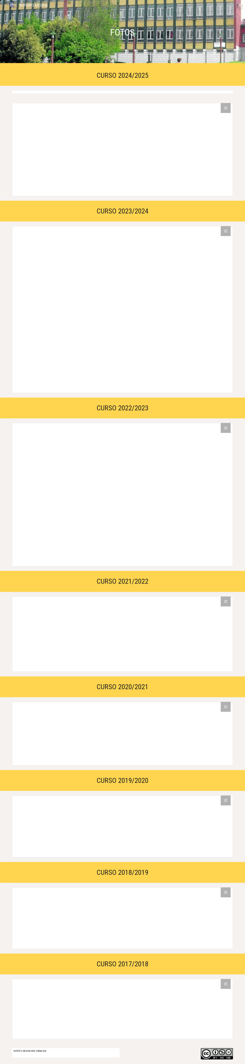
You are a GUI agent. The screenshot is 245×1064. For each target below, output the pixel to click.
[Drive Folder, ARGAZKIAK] (122, 494)
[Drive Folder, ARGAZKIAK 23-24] (122, 309)
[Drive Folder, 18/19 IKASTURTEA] (122, 918)
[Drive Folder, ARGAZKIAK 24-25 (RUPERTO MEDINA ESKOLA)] (122, 149)
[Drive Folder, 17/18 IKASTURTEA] (122, 1009)
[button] (240, 5)
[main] (122, 33)
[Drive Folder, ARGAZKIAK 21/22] (122, 634)
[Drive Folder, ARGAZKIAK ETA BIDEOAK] (122, 733)
